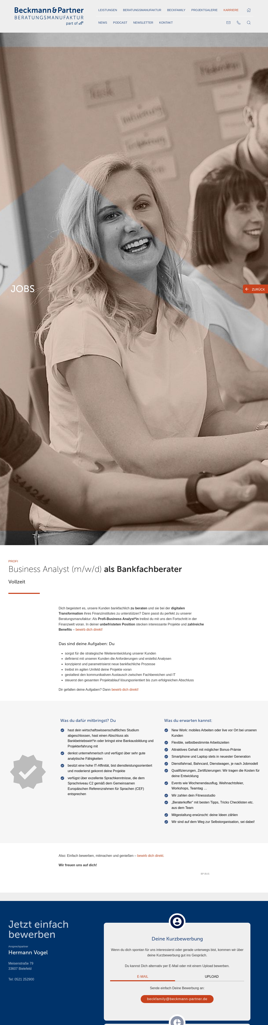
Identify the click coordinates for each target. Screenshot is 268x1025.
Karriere (231, 10)
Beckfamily (176, 10)
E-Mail (142, 976)
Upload (212, 976)
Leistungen (107, 10)
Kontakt (166, 22)
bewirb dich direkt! (89, 629)
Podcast (120, 22)
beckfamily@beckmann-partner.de (177, 999)
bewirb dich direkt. (150, 855)
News (102, 22)
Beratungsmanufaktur (142, 10)
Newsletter (143, 22)
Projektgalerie (204, 10)
